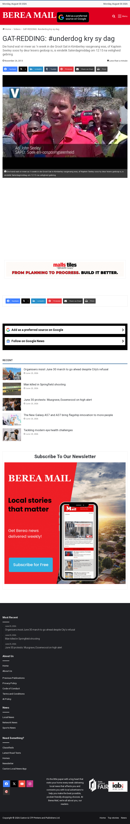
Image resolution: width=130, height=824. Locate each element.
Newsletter (8, 763)
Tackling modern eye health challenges (48, 430)
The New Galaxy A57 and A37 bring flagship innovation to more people (68, 415)
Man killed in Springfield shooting (45, 384)
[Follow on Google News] (65, 341)
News (124, 818)
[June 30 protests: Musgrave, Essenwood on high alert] (12, 404)
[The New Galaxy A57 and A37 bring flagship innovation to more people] (12, 419)
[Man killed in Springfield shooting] (12, 389)
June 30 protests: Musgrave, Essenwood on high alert (58, 399)
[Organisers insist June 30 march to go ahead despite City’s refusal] (12, 373)
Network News (10, 722)
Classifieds (8, 747)
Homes (6, 758)
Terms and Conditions (14, 693)
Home (7, 29)
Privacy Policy (10, 683)
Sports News (9, 727)
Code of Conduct (11, 688)
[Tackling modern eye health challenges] (12, 434)
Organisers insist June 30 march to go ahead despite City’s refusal (66, 369)
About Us (7, 671)
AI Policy (7, 699)
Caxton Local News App (15, 768)
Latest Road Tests (12, 752)
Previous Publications (14, 678)
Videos (17, 29)
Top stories (113, 818)
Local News (8, 717)
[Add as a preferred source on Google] (73, 17)
